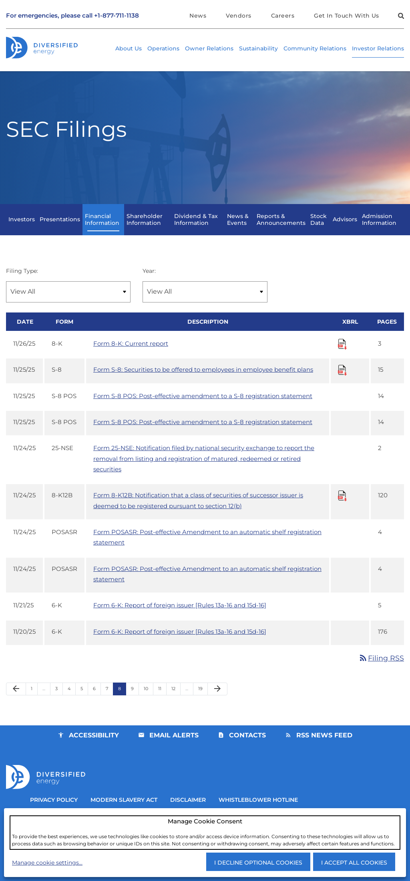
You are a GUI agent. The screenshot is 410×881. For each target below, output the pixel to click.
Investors (21, 226)
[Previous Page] (16, 701)
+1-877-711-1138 (116, 16)
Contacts (247, 747)
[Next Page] (217, 701)
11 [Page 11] (162, 702)
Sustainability (258, 48)
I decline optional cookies (258, 862)
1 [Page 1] (34, 702)
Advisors (345, 226)
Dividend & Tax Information (196, 226)
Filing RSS (381, 669)
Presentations (60, 226)
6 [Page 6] (96, 702)
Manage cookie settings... (47, 862)
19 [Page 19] (203, 702)
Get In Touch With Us (346, 15)
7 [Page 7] (109, 702)
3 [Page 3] (59, 702)
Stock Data (318, 226)
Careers (282, 15)
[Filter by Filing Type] (68, 299)
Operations (163, 48)
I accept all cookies (354, 862)
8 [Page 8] (122, 702)
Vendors (238, 15)
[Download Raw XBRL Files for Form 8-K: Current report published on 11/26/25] (342, 351)
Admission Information (379, 226)
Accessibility (94, 747)
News (197, 15)
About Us (128, 48)
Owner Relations (209, 48)
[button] (400, 17)
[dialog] (205, 832)
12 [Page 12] (176, 702)
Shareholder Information (145, 226)
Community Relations (314, 48)
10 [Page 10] (148, 702)
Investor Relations (378, 48)
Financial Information (102, 226)
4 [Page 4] (71, 702)
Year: (149, 277)
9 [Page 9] (135, 702)
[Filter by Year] (205, 299)
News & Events (238, 226)
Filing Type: (22, 277)
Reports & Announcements (281, 226)
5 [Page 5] (84, 702)
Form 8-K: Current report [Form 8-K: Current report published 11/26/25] (130, 351)
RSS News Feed (324, 747)
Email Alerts (174, 747)
